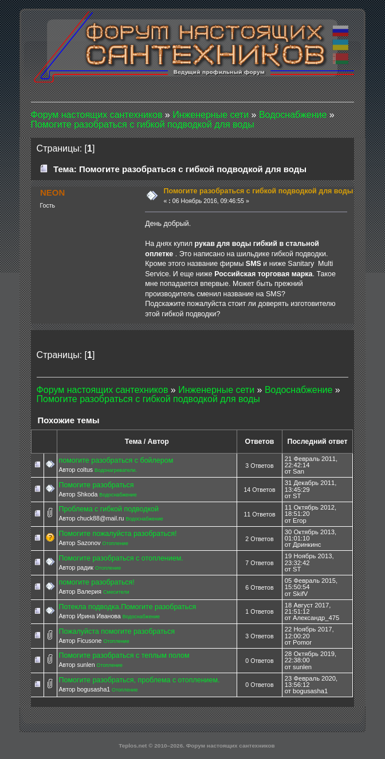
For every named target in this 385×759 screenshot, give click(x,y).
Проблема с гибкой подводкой (109, 509)
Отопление (115, 543)
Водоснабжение (117, 495)
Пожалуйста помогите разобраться (117, 631)
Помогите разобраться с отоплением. (121, 558)
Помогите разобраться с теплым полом (124, 655)
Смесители (116, 592)
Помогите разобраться (96, 485)
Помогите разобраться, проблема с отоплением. (139, 680)
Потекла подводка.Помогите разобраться (128, 607)
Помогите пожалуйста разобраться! (118, 534)
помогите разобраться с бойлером (116, 460)
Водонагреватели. (116, 470)
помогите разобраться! (97, 582)
